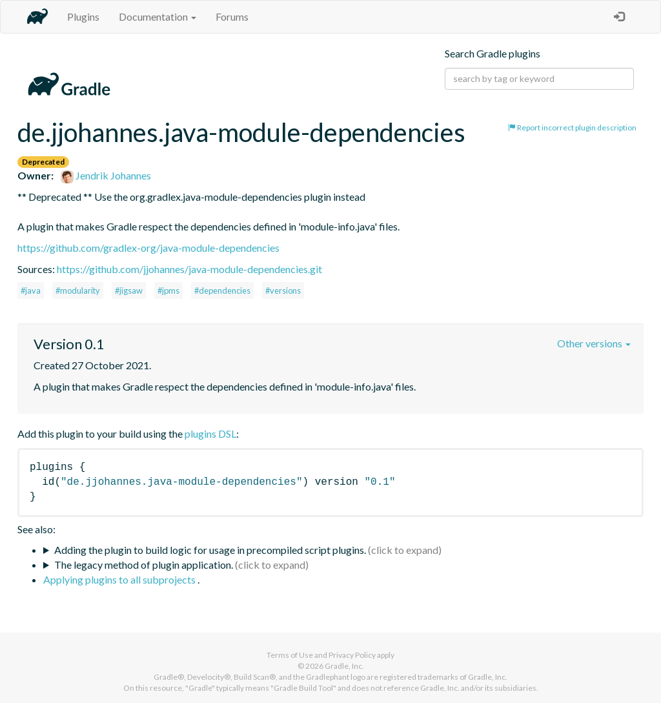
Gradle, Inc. (344, 666)
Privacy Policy (352, 655)
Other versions (594, 343)
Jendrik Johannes (106, 175)
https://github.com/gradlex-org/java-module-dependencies (148, 247)
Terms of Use (290, 655)
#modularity (78, 290)
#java (31, 290)
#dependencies (222, 290)
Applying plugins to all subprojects (120, 579)
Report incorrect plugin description (572, 127)
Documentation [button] (157, 16)
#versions (283, 290)
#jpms (168, 290)
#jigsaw (129, 290)
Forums (232, 16)
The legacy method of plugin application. (143, 564)
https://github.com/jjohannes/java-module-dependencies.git (189, 269)
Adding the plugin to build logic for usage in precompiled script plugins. (210, 550)
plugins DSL (210, 433)
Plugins (83, 16)
